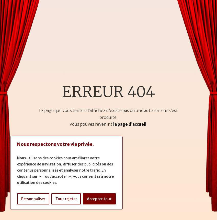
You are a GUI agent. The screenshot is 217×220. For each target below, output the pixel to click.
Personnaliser (33, 199)
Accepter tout (99, 199)
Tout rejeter (66, 199)
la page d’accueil (129, 124)
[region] (66, 173)
